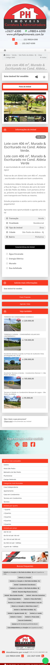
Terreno (6, 502)
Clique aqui (8, 421)
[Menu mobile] (5, 50)
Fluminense (8, 476)
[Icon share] (17, 444)
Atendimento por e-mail (15, 652)
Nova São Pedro (9, 468)
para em (25, 581)
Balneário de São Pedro (12, 472)
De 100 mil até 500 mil (12, 539)
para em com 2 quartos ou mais (24, 573)
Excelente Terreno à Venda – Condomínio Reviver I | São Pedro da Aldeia (25, 374)
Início (7, 55)
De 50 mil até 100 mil (11, 535)
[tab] (10, 87)
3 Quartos (7, 517)
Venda (14, 55)
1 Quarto (7, 509)
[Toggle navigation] (45, 50)
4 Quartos (7, 520)
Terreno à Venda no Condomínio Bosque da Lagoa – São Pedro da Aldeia (25, 393)
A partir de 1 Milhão (11, 546)
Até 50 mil (7, 532)
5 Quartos (7, 524)
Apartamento (8, 491)
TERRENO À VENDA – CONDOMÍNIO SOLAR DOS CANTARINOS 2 (22, 335)
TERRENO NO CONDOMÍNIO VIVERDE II (19, 317)
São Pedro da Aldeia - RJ (27, 55)
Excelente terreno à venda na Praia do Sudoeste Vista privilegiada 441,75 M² (24, 354)
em (32, 599)
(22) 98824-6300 (31, 39)
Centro (6, 465)
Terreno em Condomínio (13, 498)
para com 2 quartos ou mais (25, 627)
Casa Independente (11, 487)
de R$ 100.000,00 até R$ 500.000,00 (24, 624)
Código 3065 (10, 57)
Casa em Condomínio (11, 494)
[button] (7, 104)
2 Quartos (7, 513)
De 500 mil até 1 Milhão (12, 543)
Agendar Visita (25, 304)
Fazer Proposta (25, 297)
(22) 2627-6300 (28, 43)
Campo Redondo (10, 479)
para (25, 577)
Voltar (43, 57)
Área (40, 55)
